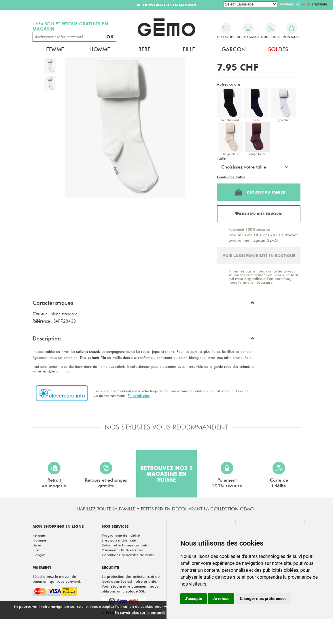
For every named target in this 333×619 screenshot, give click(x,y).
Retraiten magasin (54, 475)
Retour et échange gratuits (125, 545)
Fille (189, 49)
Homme (99, 49)
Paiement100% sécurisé (227, 475)
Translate (314, 4)
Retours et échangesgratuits (106, 475)
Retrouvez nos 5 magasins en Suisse (166, 474)
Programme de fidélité (121, 535)
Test (250, 177)
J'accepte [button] (193, 598)
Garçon (234, 49)
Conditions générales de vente (128, 554)
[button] (143, 304)
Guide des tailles (231, 177)
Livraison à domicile (119, 540)
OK (110, 36)
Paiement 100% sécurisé (249, 229)
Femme (55, 49)
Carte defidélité (279, 475)
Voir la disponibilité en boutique (259, 255)
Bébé (144, 49)
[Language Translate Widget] (250, 4)
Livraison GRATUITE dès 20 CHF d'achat (263, 234)
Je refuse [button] (221, 598)
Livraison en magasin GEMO (253, 240)
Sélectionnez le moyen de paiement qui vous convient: (57, 579)
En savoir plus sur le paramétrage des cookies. (155, 612)
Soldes (278, 49)
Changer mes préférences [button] (263, 598)
